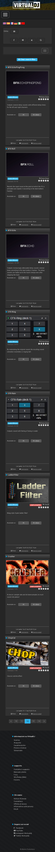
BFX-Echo (12, 230)
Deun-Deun (45, 97)
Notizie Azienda (20, 799)
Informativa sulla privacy (23, 806)
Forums (17, 780)
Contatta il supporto (21, 769)
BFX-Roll (11, 149)
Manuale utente (20, 772)
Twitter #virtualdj (21, 836)
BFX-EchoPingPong (16, 67)
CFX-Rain (12, 393)
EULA (16, 809)
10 (16, 721)
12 (28, 721)
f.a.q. (16, 775)
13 (33, 721)
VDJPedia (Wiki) (20, 777)
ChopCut (11, 638)
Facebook (18, 828)
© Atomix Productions (27, 849)
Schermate (18, 750)
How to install (37, 143)
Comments (24, 143)
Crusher (11, 556)
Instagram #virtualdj (23, 833)
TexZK (47, 504)
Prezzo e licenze (20, 748)
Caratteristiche (19, 745)
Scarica (17, 740)
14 (39, 721)
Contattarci (18, 801)
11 (22, 721)
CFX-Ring (12, 312)
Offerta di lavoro (20, 804)
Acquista (17, 743)
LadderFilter (13, 475)
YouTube (18, 831)
